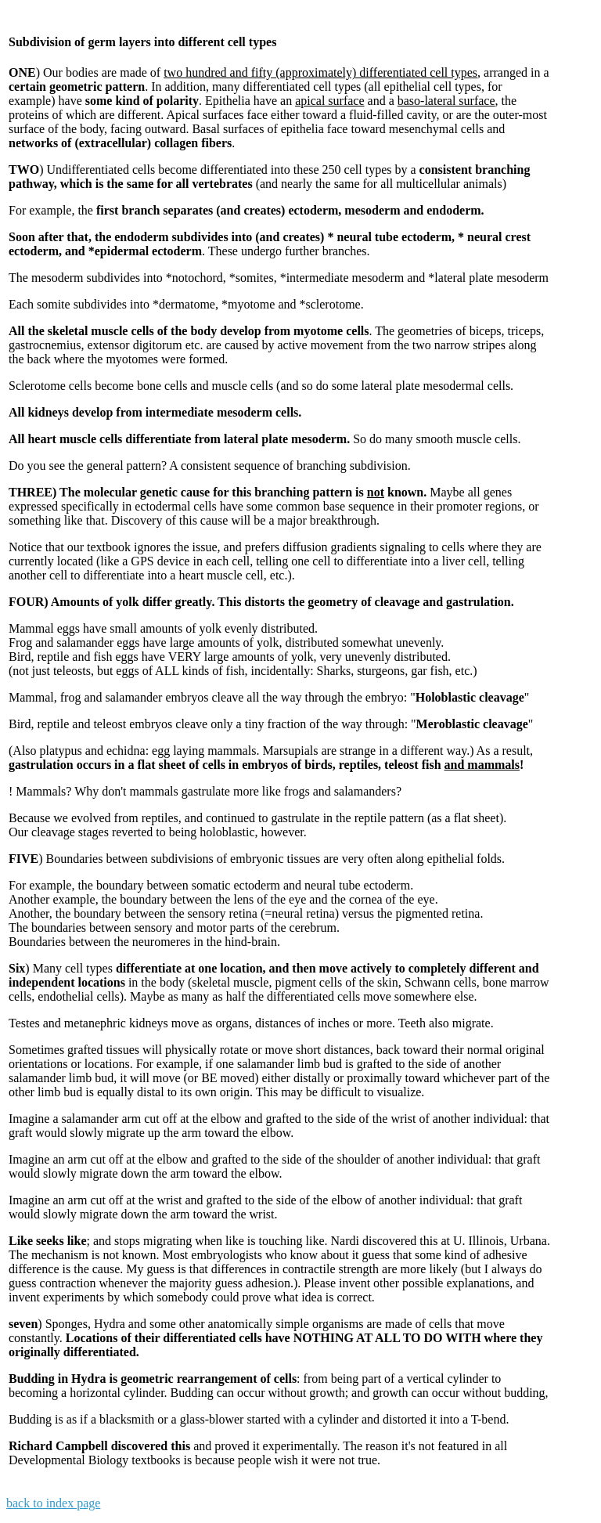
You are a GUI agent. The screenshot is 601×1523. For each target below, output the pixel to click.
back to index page (53, 1503)
